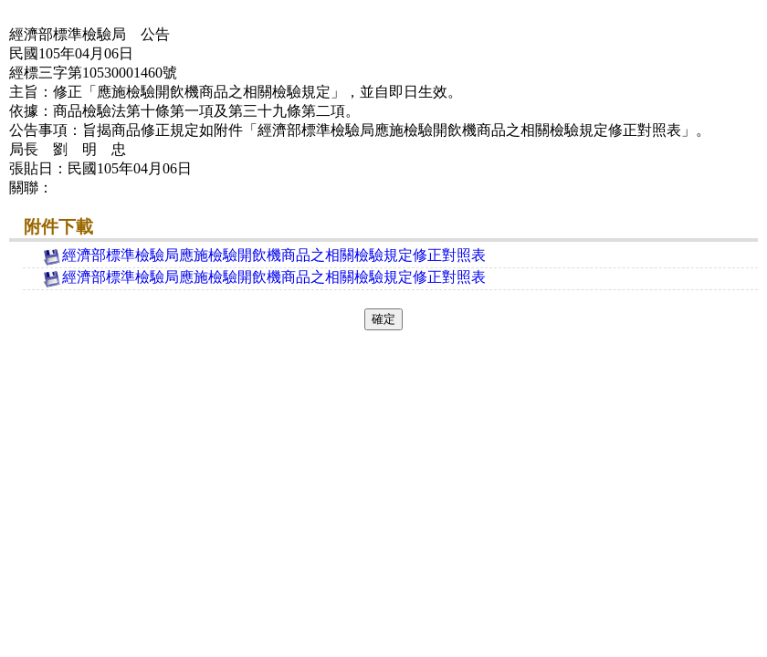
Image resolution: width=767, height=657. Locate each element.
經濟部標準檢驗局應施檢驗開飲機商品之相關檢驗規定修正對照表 (263, 255)
